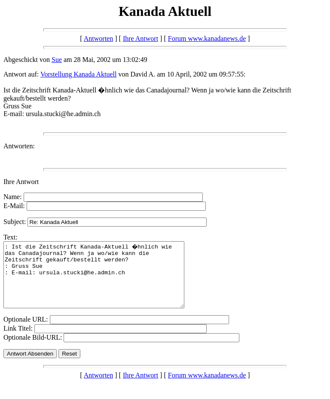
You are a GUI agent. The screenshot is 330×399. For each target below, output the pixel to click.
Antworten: (19, 146)
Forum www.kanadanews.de (207, 38)
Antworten (98, 38)
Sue (57, 59)
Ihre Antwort (140, 38)
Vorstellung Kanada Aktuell (78, 74)
